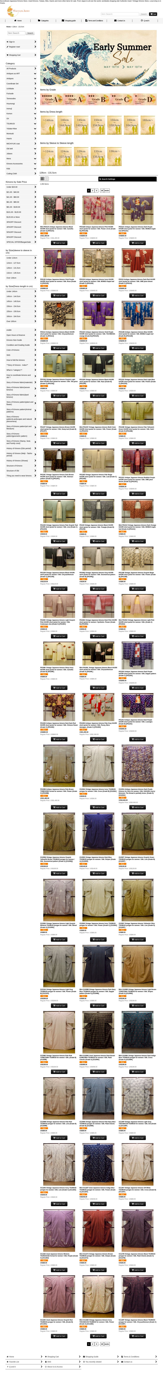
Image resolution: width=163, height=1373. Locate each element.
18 (102, 191)
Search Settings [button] (107, 179)
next (107, 191)
